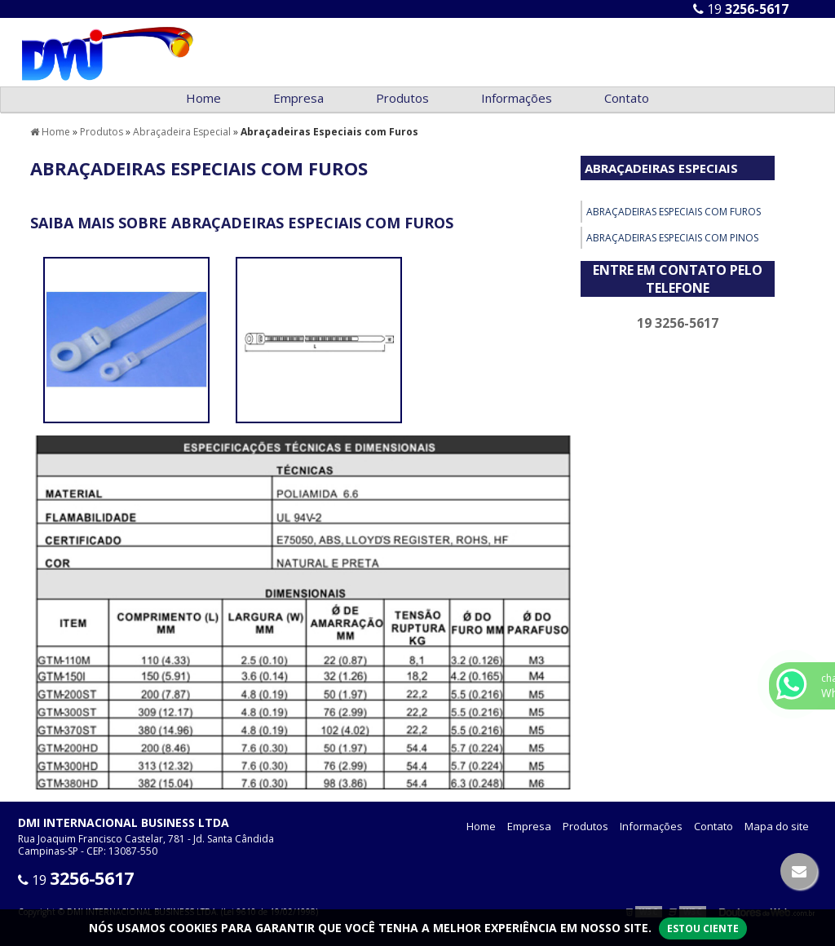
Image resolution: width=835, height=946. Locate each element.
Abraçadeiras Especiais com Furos (673, 212)
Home (203, 98)
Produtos (402, 98)
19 (741, 9)
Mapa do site (776, 826)
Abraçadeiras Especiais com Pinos (672, 238)
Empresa (298, 98)
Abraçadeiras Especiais (661, 168)
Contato (626, 98)
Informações (516, 98)
